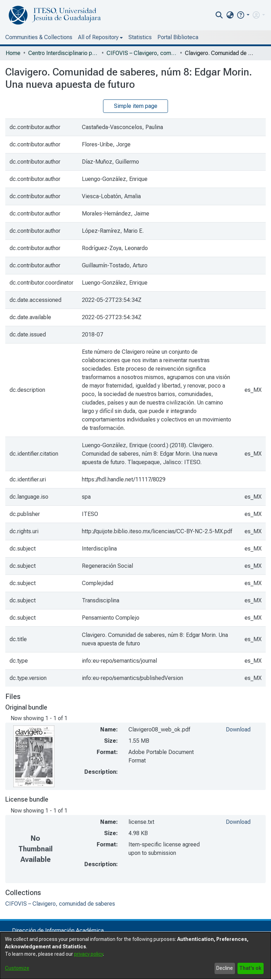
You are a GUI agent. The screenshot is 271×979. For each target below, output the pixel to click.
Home (13, 53)
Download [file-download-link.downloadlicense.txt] (238, 822)
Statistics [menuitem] (140, 37)
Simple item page (135, 106)
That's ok (250, 968)
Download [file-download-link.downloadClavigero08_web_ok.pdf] (238, 729)
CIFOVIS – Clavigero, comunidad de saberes (142, 53)
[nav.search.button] (219, 15)
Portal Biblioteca (177, 37)
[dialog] (135, 955)
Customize (17, 968)
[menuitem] (229, 15)
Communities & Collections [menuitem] (38, 37)
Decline (224, 968)
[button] (242, 15)
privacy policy (88, 954)
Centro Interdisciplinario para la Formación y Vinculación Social (63, 53)
